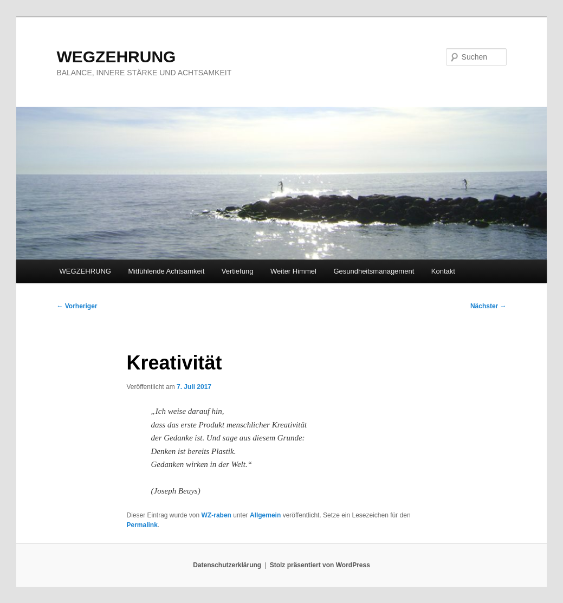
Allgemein (265, 515)
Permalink (141, 525)
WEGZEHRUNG (116, 57)
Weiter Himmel (293, 271)
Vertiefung (238, 271)
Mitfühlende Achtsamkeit (166, 271)
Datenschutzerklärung (227, 565)
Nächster (488, 306)
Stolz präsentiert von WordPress (320, 565)
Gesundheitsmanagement (373, 271)
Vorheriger (76, 306)
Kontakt (443, 271)
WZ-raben (216, 515)
